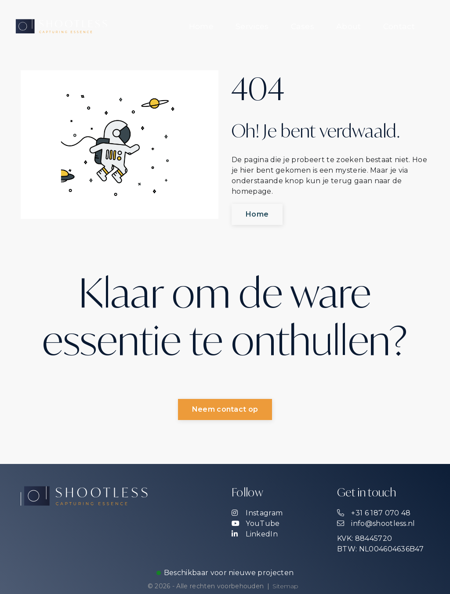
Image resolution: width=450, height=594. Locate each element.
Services (252, 26)
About (348, 26)
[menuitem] (201, 26)
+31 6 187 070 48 (373, 513)
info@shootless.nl (376, 523)
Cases (303, 26)
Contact (399, 26)
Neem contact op (225, 410)
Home (201, 26)
